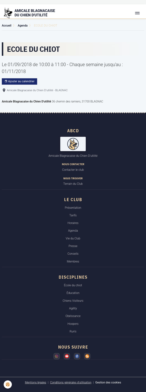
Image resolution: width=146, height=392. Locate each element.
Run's (73, 331)
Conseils (73, 253)
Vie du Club (73, 238)
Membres (73, 261)
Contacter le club (73, 169)
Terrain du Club (73, 183)
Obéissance (73, 316)
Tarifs (73, 215)
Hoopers (73, 324)
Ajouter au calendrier (20, 81)
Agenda (22, 25)
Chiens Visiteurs (73, 300)
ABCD (73, 130)
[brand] (31, 13)
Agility (73, 308)
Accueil (6, 25)
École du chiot (73, 285)
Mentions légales (35, 382)
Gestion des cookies (108, 382)
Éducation (73, 293)
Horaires (73, 223)
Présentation (73, 207)
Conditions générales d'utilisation (70, 382)
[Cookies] (8, 384)
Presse (73, 246)
